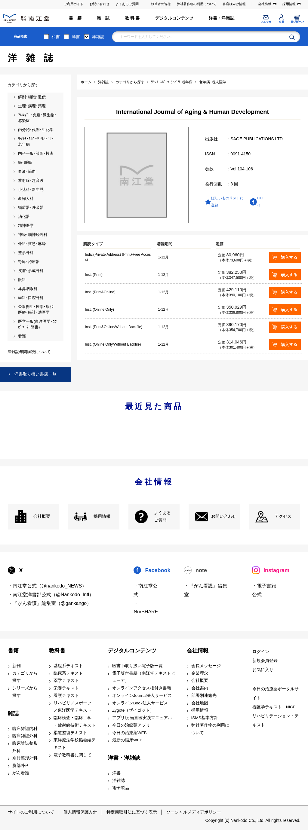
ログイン (260, 651)
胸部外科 (20, 765)
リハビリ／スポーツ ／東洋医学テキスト (72, 707)
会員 (281, 21)
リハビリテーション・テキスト (275, 720)
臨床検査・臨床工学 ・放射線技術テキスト (75, 722)
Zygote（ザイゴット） (133, 710)
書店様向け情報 (234, 4)
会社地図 (199, 703)
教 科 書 (132, 18)
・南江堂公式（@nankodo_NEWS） (47, 585)
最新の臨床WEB (127, 740)
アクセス (283, 516)
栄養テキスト (66, 688)
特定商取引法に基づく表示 (131, 812)
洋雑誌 (98, 36)
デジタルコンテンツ (174, 18)
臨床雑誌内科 (25, 728)
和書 (55, 36)
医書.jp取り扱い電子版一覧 (137, 666)
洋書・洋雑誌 (221, 18)
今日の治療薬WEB (129, 733)
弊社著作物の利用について (197, 4)
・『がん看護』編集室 (205, 590)
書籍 (13, 651)
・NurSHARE (146, 608)
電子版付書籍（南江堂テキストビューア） (143, 677)
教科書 (57, 651)
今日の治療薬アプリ (131, 725)
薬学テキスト (66, 680)
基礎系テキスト (68, 666)
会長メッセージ (206, 666)
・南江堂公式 (146, 590)
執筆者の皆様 (161, 4)
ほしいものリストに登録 (227, 201)
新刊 (16, 666)
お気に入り (262, 669)
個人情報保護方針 (80, 812)
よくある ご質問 (162, 517)
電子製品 (120, 788)
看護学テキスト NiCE (274, 707)
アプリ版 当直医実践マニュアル (142, 718)
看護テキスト (66, 695)
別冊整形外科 (25, 758)
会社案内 (199, 688)
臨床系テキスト (68, 673)
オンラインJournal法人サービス (142, 695)
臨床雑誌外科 (25, 736)
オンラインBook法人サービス (140, 703)
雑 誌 (103, 18)
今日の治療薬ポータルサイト (275, 693)
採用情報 (289, 4)
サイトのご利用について (31, 812)
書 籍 (75, 18)
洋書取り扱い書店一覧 (35, 374)
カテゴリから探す (25, 677)
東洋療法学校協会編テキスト (75, 744)
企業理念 (199, 673)
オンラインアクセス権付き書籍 (141, 688)
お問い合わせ (99, 4)
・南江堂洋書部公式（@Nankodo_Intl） (51, 594)
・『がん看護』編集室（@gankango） (50, 603)
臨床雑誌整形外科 (25, 747)
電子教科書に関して (72, 755)
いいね (260, 201)
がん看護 (20, 773)
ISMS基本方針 (204, 718)
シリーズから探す (25, 692)
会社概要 (41, 516)
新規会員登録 (265, 660)
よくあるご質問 (127, 4)
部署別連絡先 (204, 695)
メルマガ (266, 21)
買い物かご (297, 21)
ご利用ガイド (74, 4)
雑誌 (13, 713)
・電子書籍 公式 (264, 590)
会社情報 (264, 4)
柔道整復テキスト (70, 733)
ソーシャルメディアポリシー (193, 812)
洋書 (76, 36)
